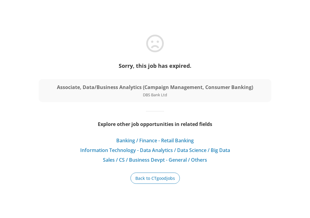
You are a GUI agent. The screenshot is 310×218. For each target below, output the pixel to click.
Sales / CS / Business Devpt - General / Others (155, 160)
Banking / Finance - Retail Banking (155, 140)
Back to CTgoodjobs (155, 178)
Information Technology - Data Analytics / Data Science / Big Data (155, 150)
